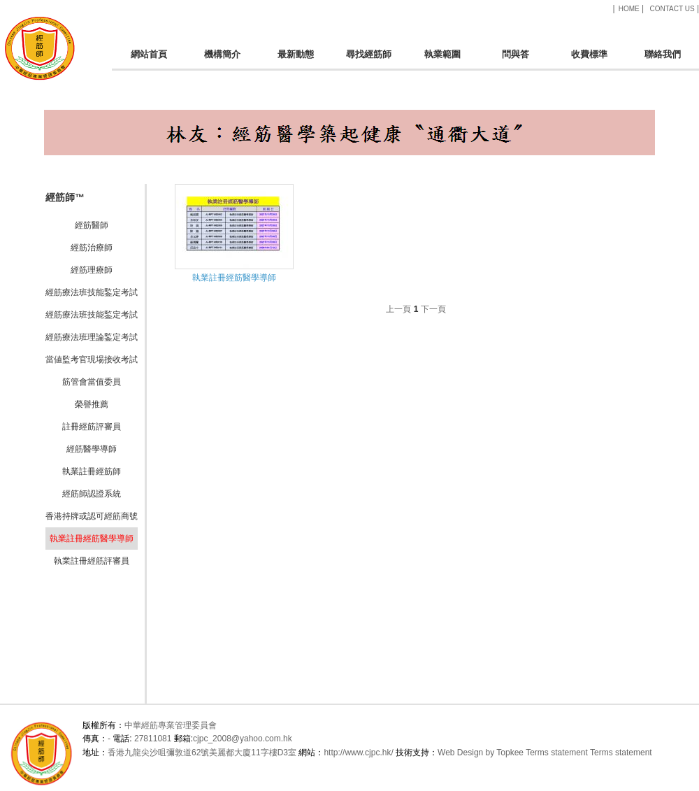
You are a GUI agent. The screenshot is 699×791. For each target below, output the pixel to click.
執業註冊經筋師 (91, 471)
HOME (629, 9)
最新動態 (295, 60)
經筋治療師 (92, 247)
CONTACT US (671, 9)
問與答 (515, 60)
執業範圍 (442, 60)
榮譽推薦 (91, 404)
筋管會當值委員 (91, 382)
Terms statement (557, 752)
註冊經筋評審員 (91, 427)
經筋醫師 (91, 225)
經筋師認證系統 (91, 494)
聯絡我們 (662, 60)
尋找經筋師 (368, 60)
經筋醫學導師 (91, 449)
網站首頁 (148, 60)
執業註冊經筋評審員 (91, 561)
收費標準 (589, 60)
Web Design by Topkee (481, 752)
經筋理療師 (92, 270)
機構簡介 (222, 60)
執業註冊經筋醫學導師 (92, 538)
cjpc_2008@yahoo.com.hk (242, 738)
